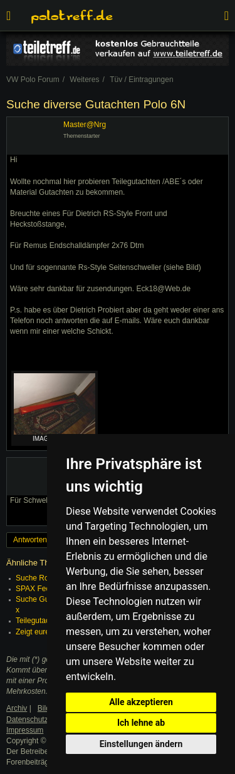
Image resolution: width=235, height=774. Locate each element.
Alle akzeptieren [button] (141, 702)
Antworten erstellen (45, 539)
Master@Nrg (84, 124)
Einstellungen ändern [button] (141, 744)
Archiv (16, 708)
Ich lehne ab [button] (141, 723)
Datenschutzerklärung (43, 719)
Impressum (24, 730)
